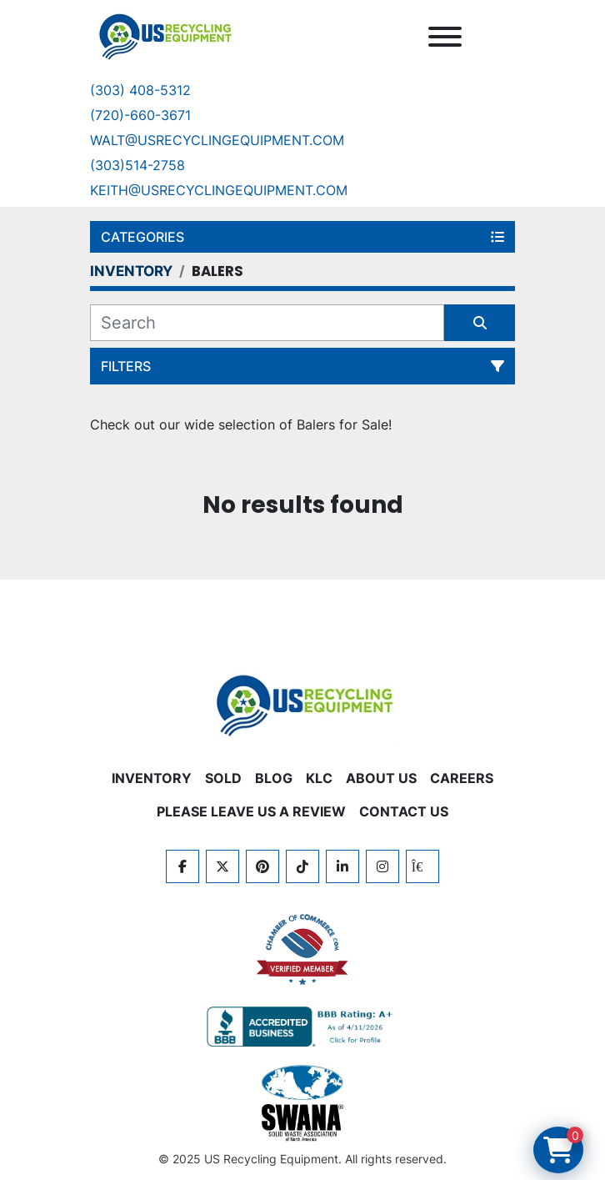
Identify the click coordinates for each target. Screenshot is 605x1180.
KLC (319, 778)
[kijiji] (422, 866)
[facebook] (182, 866)
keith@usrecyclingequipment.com (219, 190)
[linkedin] (342, 866)
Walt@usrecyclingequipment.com (217, 140)
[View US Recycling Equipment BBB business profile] (302, 1027)
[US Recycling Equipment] (302, 703)
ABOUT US (381, 778)
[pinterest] (262, 866)
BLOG (273, 778)
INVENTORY (152, 778)
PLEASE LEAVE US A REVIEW (251, 811)
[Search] (267, 322)
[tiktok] (302, 866)
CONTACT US (403, 811)
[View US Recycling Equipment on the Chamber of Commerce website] (302, 950)
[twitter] (222, 866)
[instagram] (382, 866)
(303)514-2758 (137, 165)
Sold (223, 778)
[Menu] (445, 37)
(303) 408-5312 (140, 90)
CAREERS (461, 778)
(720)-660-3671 (140, 115)
